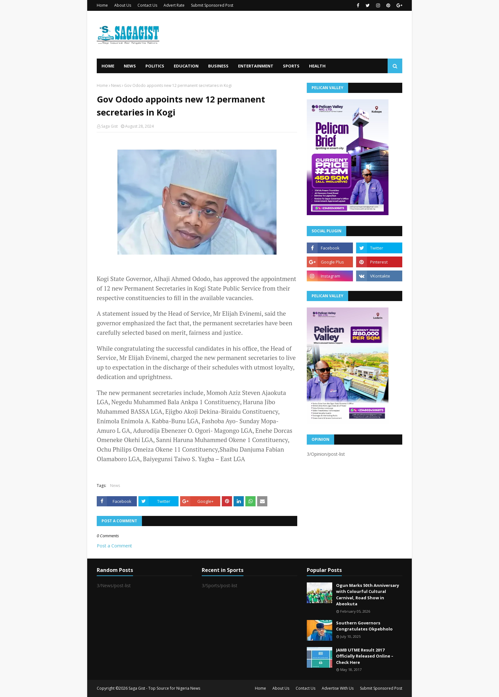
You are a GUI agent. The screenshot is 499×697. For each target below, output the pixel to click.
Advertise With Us (338, 688)
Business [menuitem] (218, 66)
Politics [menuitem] (154, 66)
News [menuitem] (130, 66)
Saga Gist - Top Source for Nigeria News (164, 688)
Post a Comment (114, 546)
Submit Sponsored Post (212, 5)
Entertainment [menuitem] (255, 66)
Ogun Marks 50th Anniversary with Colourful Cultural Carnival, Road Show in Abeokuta (367, 594)
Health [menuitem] (317, 66)
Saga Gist (109, 126)
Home (102, 5)
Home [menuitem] (108, 66)
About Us (122, 5)
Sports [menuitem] (291, 66)
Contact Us (147, 5)
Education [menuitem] (186, 66)
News (116, 85)
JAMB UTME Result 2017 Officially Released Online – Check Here (364, 656)
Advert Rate (174, 5)
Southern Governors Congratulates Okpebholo (364, 626)
